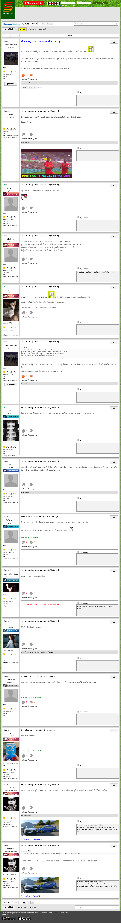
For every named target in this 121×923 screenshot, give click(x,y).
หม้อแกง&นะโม (26, 83)
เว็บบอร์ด (44, 913)
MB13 (10, 465)
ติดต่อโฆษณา (64, 913)
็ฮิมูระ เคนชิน (25, 142)
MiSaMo (11, 411)
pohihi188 (11, 788)
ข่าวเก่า (9, 913)
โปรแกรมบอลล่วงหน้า (33, 913)
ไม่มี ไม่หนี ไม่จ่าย (11, 574)
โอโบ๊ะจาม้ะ (11, 520)
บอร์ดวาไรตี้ (42, 29)
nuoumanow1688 (10, 45)
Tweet (40, 87)
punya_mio (11, 188)
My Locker (82, 93)
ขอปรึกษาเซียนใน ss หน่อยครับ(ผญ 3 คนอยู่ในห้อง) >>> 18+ (97, 272)
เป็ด (80, 608)
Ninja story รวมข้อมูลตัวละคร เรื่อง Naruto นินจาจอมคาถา (96, 827)
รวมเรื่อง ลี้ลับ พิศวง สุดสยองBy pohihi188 (91, 825)
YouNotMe (11, 680)
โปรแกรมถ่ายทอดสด (19, 913)
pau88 (11, 733)
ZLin (11, 115)
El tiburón (10, 239)
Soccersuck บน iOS (33, 537)
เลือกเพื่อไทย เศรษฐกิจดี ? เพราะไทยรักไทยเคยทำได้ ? (95, 606)
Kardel (10, 290)
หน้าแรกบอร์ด (32, 29)
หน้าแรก (3, 913)
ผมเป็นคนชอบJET (51, 652)
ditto (10, 624)
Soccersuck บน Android (34, 697)
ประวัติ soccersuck (53, 913)
